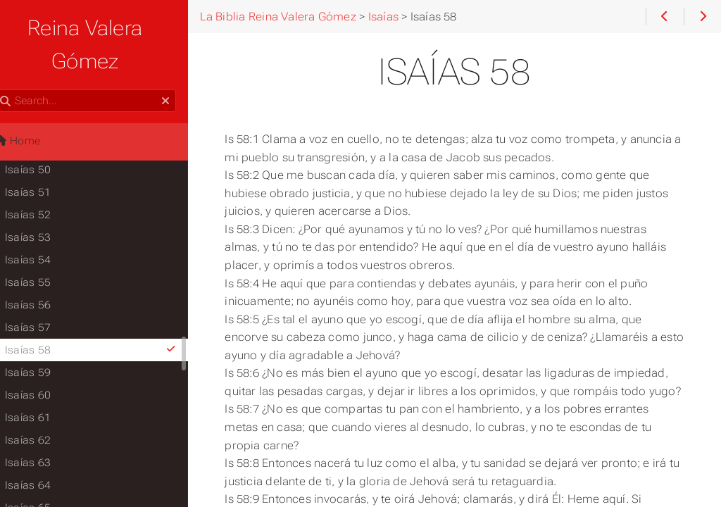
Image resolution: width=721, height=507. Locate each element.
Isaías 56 (45, 271)
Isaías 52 (45, 181)
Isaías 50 (45, 136)
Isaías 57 (45, 294)
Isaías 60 (45, 362)
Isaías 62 (45, 407)
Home (34, 107)
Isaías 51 (45, 159)
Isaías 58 (111, 317)
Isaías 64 (45, 452)
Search (12, 56)
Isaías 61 (45, 384)
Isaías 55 (45, 249)
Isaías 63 (45, 429)
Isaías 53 (45, 204)
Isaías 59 (45, 339)
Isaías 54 (45, 226)
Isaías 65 (45, 474)
